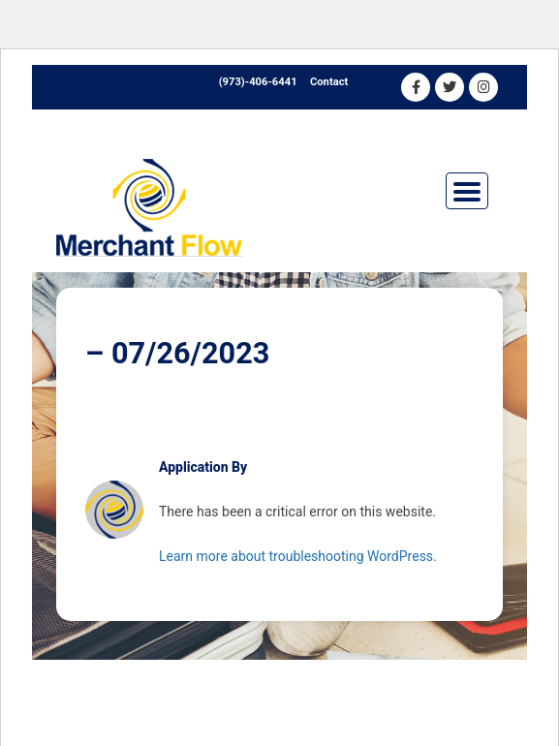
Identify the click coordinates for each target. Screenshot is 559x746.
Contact (329, 82)
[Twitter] (449, 87)
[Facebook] (415, 87)
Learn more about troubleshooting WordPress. (298, 556)
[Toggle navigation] (467, 190)
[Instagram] (483, 87)
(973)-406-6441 (258, 82)
